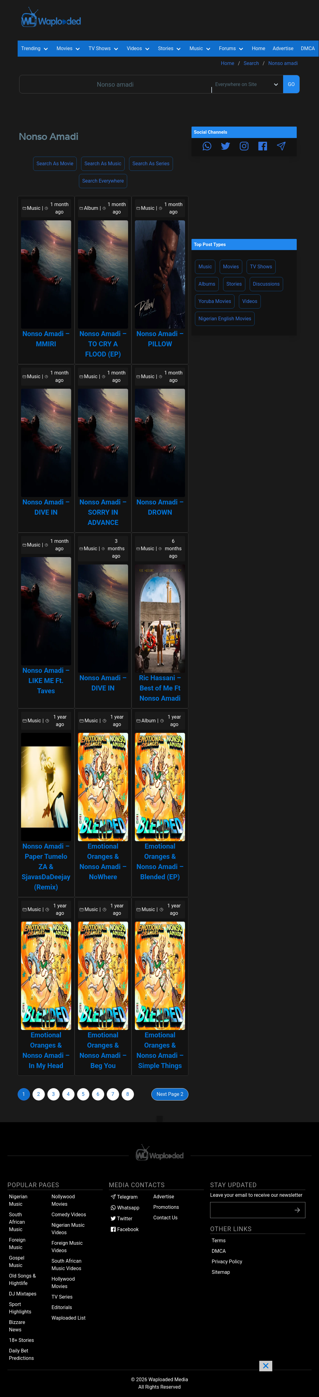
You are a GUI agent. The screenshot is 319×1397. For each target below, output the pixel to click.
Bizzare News (17, 1326)
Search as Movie (55, 164)
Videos (249, 301)
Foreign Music (17, 1243)
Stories (234, 284)
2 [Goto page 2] (38, 1094)
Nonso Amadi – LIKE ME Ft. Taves (46, 681)
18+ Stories (21, 1340)
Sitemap (221, 1272)
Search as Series (151, 164)
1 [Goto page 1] (23, 1094)
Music (205, 267)
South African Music (17, 1222)
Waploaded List (69, 1318)
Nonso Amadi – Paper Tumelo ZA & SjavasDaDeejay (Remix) (46, 866)
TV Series (62, 1297)
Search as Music (102, 164)
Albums (206, 284)
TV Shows (261, 267)
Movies (231, 267)
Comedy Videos (69, 1215)
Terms (219, 1240)
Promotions (166, 1207)
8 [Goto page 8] (127, 1094)
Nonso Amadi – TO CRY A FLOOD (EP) (103, 344)
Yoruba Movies (214, 301)
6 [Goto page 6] (98, 1094)
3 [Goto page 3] (53, 1094)
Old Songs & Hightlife (22, 1279)
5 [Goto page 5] (83, 1094)
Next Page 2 (170, 1094)
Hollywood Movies (63, 1282)
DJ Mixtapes (23, 1294)
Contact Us (165, 1218)
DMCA (308, 48)
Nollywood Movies (63, 1200)
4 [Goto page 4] (68, 1094)
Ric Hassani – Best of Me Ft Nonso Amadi (160, 688)
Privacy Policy (227, 1262)
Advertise (163, 1197)
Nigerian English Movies (224, 319)
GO (291, 84)
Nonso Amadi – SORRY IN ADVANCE (103, 512)
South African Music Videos (67, 1264)
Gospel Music (16, 1261)
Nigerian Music (18, 1200)
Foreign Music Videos (67, 1246)
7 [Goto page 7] (112, 1094)
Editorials (62, 1307)
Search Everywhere (103, 181)
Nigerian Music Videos (68, 1228)
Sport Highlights (20, 1308)
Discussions (266, 284)
